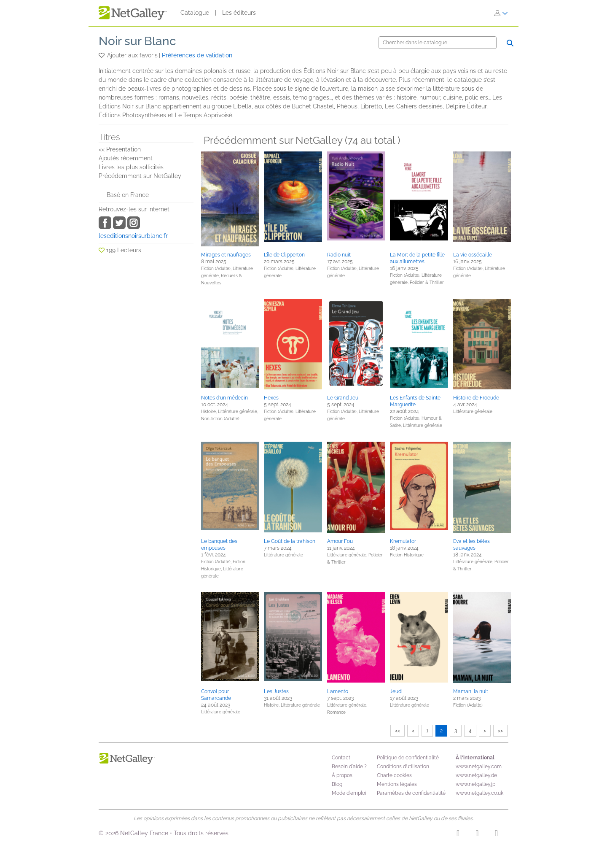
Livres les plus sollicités (131, 167)
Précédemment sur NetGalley (140, 176)
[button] (102, 55)
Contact (341, 758)
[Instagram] (458, 834)
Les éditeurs (239, 12)
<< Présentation (120, 149)
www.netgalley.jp (475, 784)
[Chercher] (438, 42)
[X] (496, 834)
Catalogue (194, 12)
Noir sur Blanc (137, 41)
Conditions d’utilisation (403, 766)
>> (500, 731)
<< (397, 731)
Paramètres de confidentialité (411, 793)
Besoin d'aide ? (349, 766)
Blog (337, 784)
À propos (342, 775)
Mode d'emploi (349, 793)
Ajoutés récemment (126, 158)
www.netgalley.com (479, 766)
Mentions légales (397, 784)
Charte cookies (394, 775)
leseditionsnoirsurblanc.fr (133, 235)
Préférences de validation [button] (197, 55)
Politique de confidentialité (408, 758)
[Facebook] (476, 834)
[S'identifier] (501, 13)
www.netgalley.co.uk (479, 793)
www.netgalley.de (476, 775)
